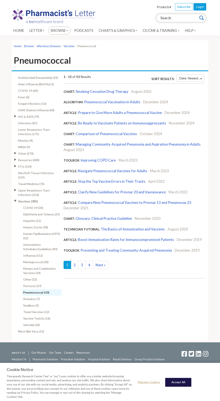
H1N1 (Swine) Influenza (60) (36, 110)
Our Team (55, 352)
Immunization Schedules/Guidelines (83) (40, 247)
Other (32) (30, 279)
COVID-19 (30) (33, 208)
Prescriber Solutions (73, 359)
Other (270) (25, 153)
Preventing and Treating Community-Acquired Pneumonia (126, 250)
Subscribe (184, 7)
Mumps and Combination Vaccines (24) (39, 271)
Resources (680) (28, 160)
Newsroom (83, 352)
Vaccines (69, 46)
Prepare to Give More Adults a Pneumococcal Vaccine (120, 112)
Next (101, 265)
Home (18, 30)
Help (190, 30)
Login (200, 7)
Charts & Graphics (118, 30)
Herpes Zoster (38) (35, 227)
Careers (69, 352)
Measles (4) (25, 140)
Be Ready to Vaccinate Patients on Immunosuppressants (122, 123)
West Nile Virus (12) (31, 331)
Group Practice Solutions (149, 359)
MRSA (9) (24, 147)
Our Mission (38, 352)
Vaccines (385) (28, 201)
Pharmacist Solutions (45, 359)
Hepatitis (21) (32, 220)
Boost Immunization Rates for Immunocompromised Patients (126, 239)
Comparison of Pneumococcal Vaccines (106, 134)
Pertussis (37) (32, 286)
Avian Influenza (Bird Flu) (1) (36, 84)
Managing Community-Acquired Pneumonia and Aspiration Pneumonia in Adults (138, 144)
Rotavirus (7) (31, 299)
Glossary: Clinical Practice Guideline (104, 218)
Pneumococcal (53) (36, 292)
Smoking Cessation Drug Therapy (102, 91)
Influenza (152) (33, 255)
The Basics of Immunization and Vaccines (133, 229)
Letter (37, 30)
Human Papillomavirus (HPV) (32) (41, 236)
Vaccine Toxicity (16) (36, 318)
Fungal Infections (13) (32, 103)
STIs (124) (25, 166)
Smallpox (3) (31, 305)
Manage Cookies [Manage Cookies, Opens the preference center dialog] (149, 382)
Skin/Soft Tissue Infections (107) (36, 175)
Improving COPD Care (98, 160)
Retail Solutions (122, 359)
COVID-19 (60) (28, 90)
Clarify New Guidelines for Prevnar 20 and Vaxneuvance (122, 192)
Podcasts (83, 30)
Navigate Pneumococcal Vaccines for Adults (112, 171)
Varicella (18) (31, 325)
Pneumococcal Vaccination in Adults (112, 102)
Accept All (178, 382)
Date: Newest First (191, 78)
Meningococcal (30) (36, 262)
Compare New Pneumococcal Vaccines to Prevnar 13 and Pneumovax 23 (134, 202)
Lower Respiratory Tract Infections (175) (34, 132)
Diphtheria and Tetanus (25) (41, 214)
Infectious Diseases (49, 46)
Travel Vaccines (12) (36, 312)
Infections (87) (27, 123)
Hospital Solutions (99, 359)
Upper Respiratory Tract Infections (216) (34, 193)
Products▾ (164, 7)
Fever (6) (23, 97)
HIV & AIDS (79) (28, 116)
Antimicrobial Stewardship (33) (38, 77)
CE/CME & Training (161, 30)
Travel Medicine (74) (31, 184)
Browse (59, 30)
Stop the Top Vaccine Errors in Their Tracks (111, 181)
